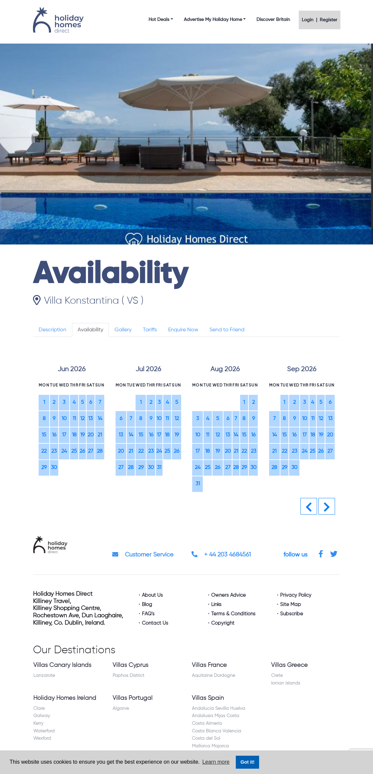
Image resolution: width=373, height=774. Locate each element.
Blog (147, 604)
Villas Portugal (133, 698)
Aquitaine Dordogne (213, 675)
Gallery (123, 330)
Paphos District (128, 675)
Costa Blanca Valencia (216, 731)
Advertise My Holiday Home (213, 19)
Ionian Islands (285, 683)
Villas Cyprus (130, 665)
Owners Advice (228, 595)
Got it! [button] (247, 762)
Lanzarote (44, 675)
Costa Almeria (207, 723)
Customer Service (143, 555)
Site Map (290, 604)
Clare (39, 708)
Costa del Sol (206, 738)
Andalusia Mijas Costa (215, 715)
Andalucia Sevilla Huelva (218, 708)
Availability (90, 330)
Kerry (38, 723)
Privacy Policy (295, 595)
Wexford (42, 738)
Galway (41, 715)
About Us (152, 595)
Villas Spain (208, 698)
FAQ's (148, 613)
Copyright (222, 623)
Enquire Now (183, 330)
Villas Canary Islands (62, 665)
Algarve (121, 708)
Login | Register (319, 20)
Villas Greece (289, 665)
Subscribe (291, 613)
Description (52, 330)
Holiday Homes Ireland (64, 698)
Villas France (209, 665)
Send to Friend (226, 330)
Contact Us (155, 623)
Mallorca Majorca (210, 746)
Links (216, 604)
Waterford (44, 731)
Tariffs (150, 330)
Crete (277, 675)
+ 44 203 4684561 (221, 555)
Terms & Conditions (233, 613)
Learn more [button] (215, 762)
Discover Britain (273, 19)
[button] (308, 506)
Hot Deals (159, 19)
